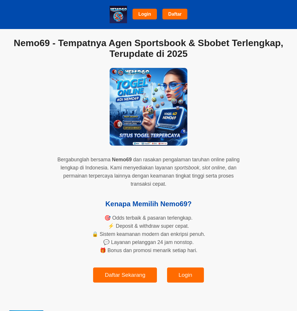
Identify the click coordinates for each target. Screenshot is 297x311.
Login (144, 14)
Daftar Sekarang (125, 275)
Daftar (175, 14)
